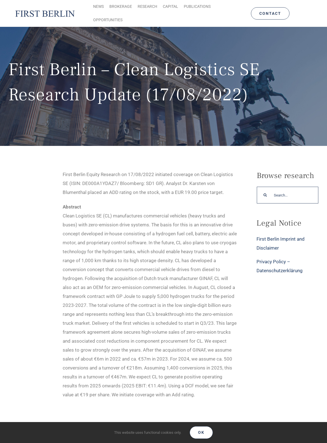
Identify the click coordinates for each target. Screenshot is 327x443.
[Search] (265, 195)
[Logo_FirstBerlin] (44, 10)
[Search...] (287, 195)
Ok (201, 432)
